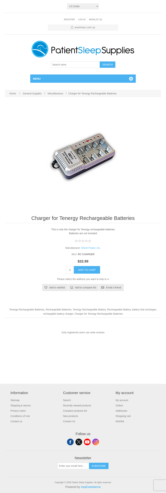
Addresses (121, 410)
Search (107, 64)
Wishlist (120, 421)
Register (69, 19)
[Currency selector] (83, 6)
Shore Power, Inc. (91, 247)
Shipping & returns (20, 405)
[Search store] (75, 64)
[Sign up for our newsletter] (73, 466)
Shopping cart (123, 416)
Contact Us (69, 421)
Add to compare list (85, 287)
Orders (119, 405)
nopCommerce (91, 486)
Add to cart (87, 269)
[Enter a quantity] (70, 270)
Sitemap (14, 400)
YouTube (87, 442)
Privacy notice (18, 410)
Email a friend (113, 287)
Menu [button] (37, 78)
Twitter (78, 442)
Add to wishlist (57, 287)
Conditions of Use (20, 416)
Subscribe (99, 465)
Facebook (70, 442)
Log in (81, 19)
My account (122, 400)
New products (70, 416)
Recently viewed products (77, 405)
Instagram (95, 442)
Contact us (16, 421)
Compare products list (75, 410)
